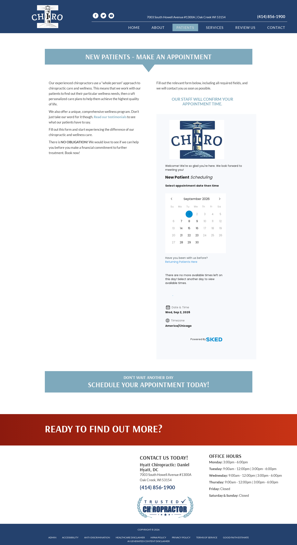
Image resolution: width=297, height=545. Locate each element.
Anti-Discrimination (97, 537)
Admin (52, 537)
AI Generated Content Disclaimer (148, 541)
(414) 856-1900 (271, 16)
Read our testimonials (110, 117)
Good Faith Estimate (236, 537)
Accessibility (70, 537)
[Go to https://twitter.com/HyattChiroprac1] (103, 16)
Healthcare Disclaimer (130, 537)
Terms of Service (206, 537)
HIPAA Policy (158, 537)
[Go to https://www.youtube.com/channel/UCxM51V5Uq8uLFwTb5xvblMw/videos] (111, 16)
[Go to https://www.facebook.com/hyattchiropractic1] (95, 16)
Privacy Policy (181, 537)
